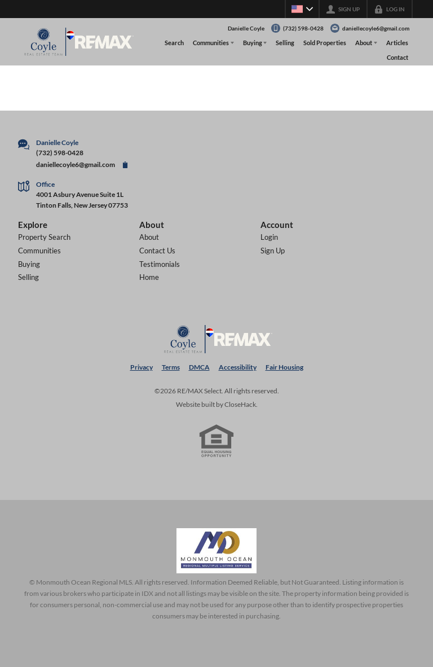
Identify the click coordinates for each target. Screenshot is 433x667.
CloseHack (240, 404)
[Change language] (302, 9)
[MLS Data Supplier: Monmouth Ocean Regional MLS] (216, 550)
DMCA (199, 367)
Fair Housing (284, 367)
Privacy (141, 367)
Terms (171, 367)
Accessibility (238, 367)
